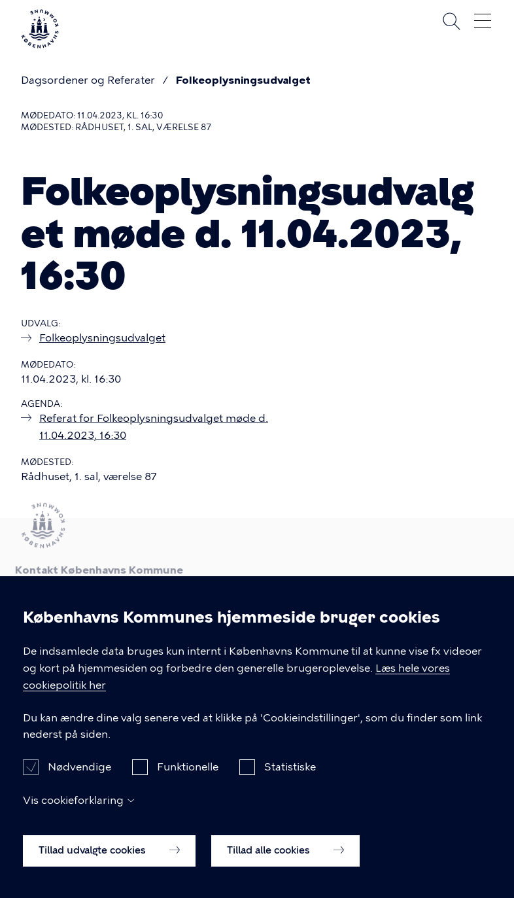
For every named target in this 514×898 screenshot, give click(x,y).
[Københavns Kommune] (40, 42)
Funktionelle (187, 779)
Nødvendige (79, 779)
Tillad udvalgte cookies (109, 862)
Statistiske (290, 779)
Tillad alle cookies (285, 862)
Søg (451, 21)
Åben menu (482, 21)
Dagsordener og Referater (88, 80)
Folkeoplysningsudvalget (243, 80)
